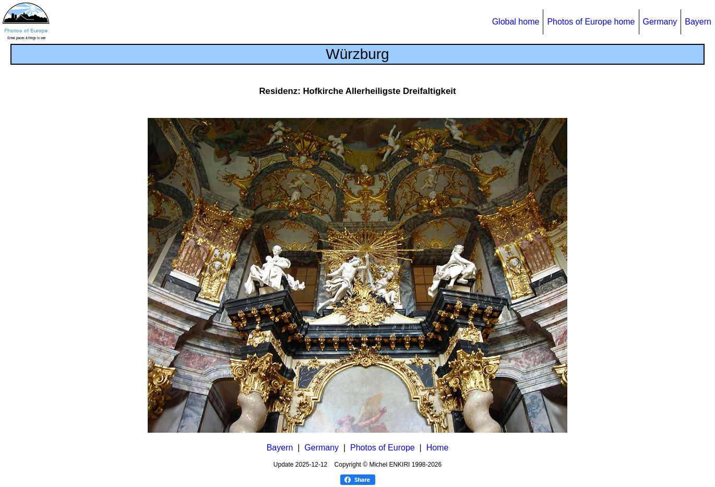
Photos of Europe (382, 447)
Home (437, 447)
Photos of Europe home (591, 21)
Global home (516, 21)
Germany (660, 21)
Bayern (698, 21)
